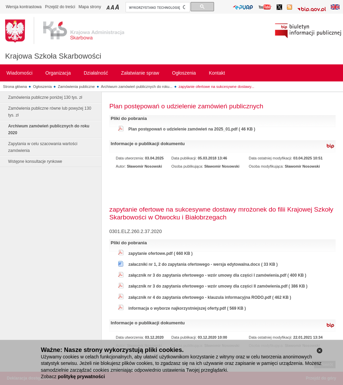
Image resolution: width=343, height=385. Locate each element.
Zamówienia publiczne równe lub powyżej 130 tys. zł (49, 112)
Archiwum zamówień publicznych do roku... (137, 86)
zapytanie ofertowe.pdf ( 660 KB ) (160, 253)
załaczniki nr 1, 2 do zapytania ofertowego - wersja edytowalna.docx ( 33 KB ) (203, 264)
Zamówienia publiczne (76, 86)
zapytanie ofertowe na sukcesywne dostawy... (216, 86)
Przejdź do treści (60, 6)
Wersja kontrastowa (24, 6)
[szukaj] (157, 7)
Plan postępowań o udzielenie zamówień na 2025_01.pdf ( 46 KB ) (191, 129)
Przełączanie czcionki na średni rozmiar (113, 7)
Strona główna (15, 86)
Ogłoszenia (42, 86)
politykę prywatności (81, 376)
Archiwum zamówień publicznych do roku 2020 (48, 129)
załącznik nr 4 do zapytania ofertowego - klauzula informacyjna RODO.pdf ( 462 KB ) (209, 297)
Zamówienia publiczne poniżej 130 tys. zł (45, 97)
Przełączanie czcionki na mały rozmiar (108, 7)
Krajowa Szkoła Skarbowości (53, 56)
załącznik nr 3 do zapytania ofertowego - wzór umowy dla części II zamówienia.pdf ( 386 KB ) (217, 286)
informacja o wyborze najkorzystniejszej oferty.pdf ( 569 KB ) (187, 308)
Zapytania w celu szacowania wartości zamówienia (42, 147)
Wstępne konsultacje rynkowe (35, 161)
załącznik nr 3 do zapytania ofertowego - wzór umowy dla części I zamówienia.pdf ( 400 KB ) (217, 275)
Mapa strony (90, 6)
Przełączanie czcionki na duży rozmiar (117, 7)
